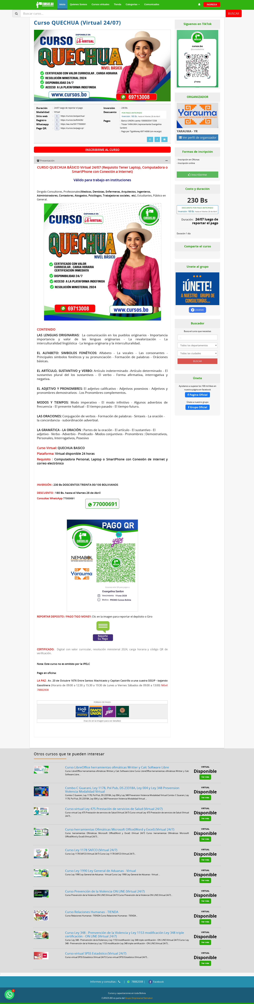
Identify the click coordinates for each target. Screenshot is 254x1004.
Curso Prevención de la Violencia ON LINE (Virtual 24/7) (105, 884)
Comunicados (151, 4)
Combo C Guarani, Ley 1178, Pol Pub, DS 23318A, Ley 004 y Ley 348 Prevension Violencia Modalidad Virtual (122, 782)
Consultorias (160, 999)
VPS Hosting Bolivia (198, 999)
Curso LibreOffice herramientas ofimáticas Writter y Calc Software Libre (117, 760)
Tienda (117, 4)
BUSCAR (233, 13)
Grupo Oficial (197, 407)
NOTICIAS (215, 999)
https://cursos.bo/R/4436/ (72, 120)
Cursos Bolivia (178, 999)
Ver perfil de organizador (197, 137)
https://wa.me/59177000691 (73, 124)
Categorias (133, 4)
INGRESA (212, 4)
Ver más (205, 769)
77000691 (102, 498)
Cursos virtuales (100, 4)
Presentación (45, 161)
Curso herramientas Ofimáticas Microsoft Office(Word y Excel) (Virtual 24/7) (119, 822)
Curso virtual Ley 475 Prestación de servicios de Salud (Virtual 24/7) (114, 801)
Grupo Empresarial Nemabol (138, 990)
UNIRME (197, 310)
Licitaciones (144, 999)
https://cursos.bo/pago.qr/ (72, 128)
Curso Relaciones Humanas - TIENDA (91, 905)
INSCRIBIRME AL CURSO (102, 150)
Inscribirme (197, 175)
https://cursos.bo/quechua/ (73, 116)
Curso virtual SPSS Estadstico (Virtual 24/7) (95, 946)
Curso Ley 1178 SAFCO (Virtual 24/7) (91, 843)
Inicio (62, 4)
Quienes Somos (78, 4)
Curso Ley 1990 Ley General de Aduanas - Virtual (100, 863)
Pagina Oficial (197, 395)
